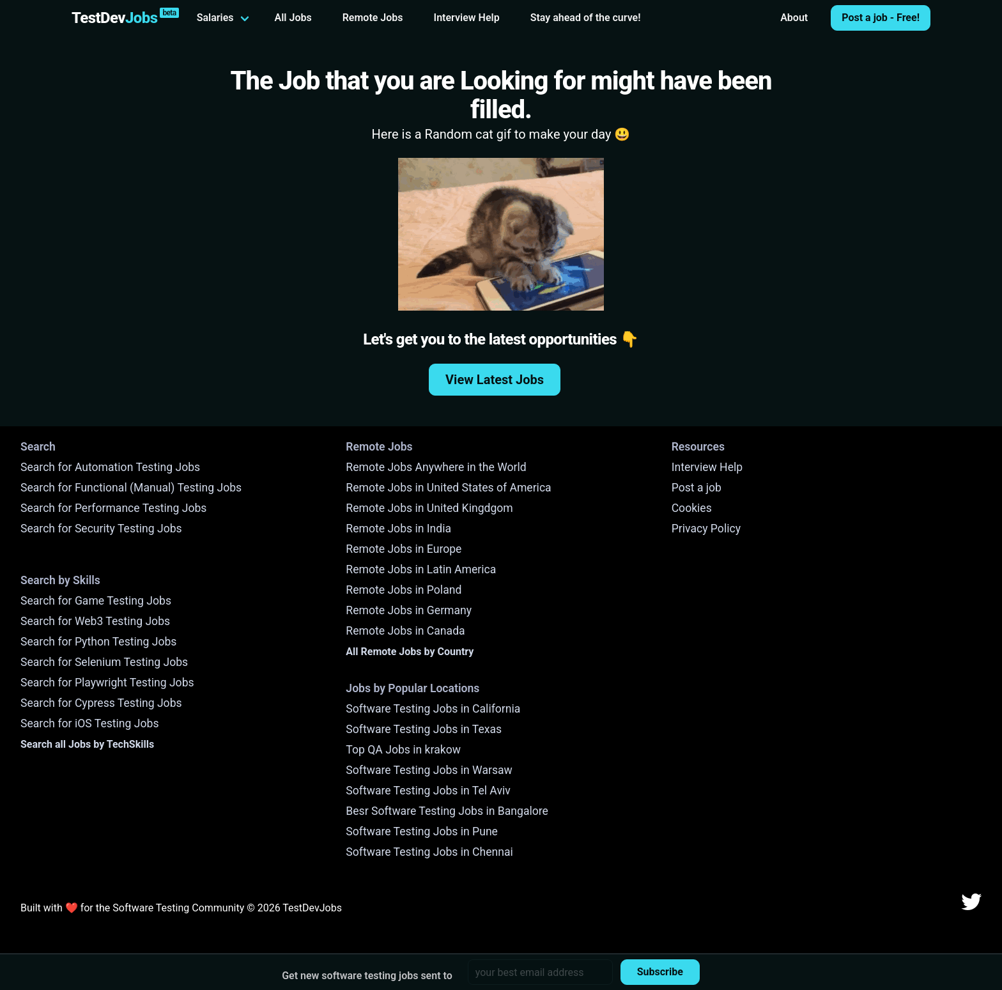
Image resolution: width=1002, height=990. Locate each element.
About (794, 18)
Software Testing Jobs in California (433, 708)
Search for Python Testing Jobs (98, 641)
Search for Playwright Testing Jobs (107, 682)
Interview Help (467, 18)
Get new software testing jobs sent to (367, 976)
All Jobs (293, 18)
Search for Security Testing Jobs (101, 528)
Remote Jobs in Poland (403, 590)
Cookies (692, 508)
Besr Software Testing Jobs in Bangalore (447, 811)
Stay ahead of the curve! (585, 18)
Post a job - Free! (881, 18)
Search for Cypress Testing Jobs (101, 703)
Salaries (215, 18)
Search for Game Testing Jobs (95, 600)
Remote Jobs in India (398, 528)
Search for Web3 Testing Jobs (95, 621)
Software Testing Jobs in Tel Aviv (428, 790)
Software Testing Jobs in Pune (422, 831)
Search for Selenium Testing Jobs (104, 662)
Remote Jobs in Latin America (421, 569)
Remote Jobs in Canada (405, 630)
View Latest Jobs (494, 379)
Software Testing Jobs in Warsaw (429, 770)
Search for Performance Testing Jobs (113, 508)
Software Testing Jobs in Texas (424, 729)
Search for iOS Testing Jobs (89, 723)
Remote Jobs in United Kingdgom (429, 508)
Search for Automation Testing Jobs (110, 467)
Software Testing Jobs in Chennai (429, 852)
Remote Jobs (373, 18)
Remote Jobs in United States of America (448, 487)
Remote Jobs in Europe (403, 549)
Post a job (696, 487)
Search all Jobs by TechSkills (87, 744)
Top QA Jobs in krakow (403, 749)
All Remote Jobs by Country (410, 652)
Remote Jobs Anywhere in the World (436, 467)
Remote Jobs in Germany (409, 610)
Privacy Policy (706, 528)
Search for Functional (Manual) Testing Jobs (131, 487)
